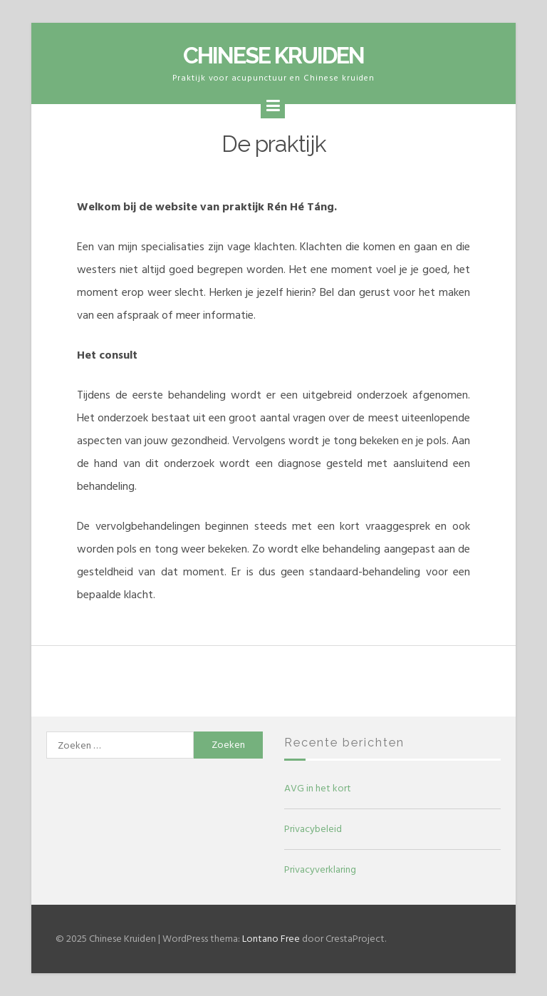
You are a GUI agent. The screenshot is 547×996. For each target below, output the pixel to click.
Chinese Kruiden (273, 55)
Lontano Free (271, 938)
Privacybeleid (313, 829)
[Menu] (273, 106)
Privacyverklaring (320, 869)
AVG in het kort (317, 788)
